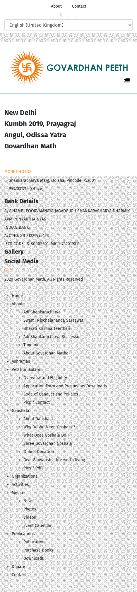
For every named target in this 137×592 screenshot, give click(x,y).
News (28, 500)
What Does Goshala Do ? (46, 435)
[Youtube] (76, 14)
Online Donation (38, 451)
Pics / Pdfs (33, 468)
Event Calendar (37, 525)
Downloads (33, 558)
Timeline (31, 344)
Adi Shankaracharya (42, 312)
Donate (18, 566)
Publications (35, 542)
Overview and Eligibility (45, 377)
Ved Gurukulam (26, 369)
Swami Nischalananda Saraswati (54, 320)
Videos (29, 517)
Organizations (24, 476)
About (56, 6)
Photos (29, 509)
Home (17, 295)
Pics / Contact (36, 402)
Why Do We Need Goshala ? (49, 427)
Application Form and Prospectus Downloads (65, 386)
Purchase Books (38, 550)
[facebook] (61, 14)
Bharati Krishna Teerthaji (46, 328)
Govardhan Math (29, 279)
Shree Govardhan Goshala (47, 443)
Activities (20, 484)
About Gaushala (38, 418)
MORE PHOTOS (18, 171)
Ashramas (21, 361)
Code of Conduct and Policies (50, 394)
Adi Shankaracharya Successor (52, 336)
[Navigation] (127, 80)
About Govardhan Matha (45, 353)
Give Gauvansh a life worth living (54, 459)
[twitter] (69, 14)
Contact (79, 6)
